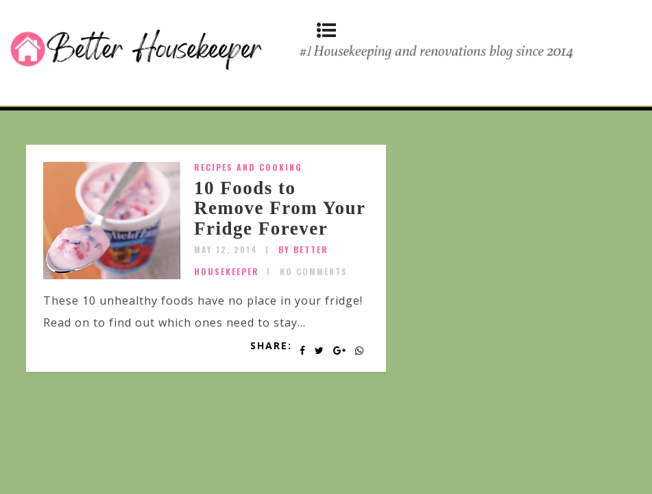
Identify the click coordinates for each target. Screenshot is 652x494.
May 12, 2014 (226, 249)
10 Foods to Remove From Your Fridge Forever (279, 208)
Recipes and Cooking (248, 167)
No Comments (314, 271)
